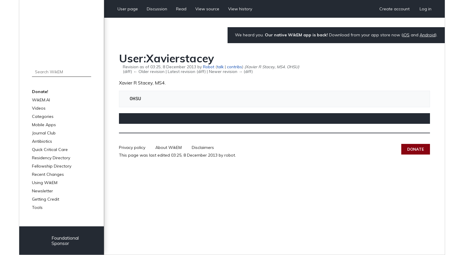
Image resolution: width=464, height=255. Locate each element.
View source (207, 9)
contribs (234, 66)
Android (427, 35)
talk (220, 66)
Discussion (157, 9)
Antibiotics (42, 141)
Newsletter (42, 191)
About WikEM (168, 147)
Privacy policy (132, 147)
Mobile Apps (44, 124)
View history (240, 9)
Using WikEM (44, 182)
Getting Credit (45, 199)
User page (127, 9)
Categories (43, 116)
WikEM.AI (41, 100)
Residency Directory (51, 157)
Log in (425, 9)
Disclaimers (203, 147)
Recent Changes (48, 174)
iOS (406, 35)
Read (181, 9)
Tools (37, 207)
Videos (39, 108)
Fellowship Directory (51, 166)
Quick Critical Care (50, 149)
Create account (394, 9)
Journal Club (44, 133)
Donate (415, 149)
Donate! (40, 91)
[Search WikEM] (61, 72)
